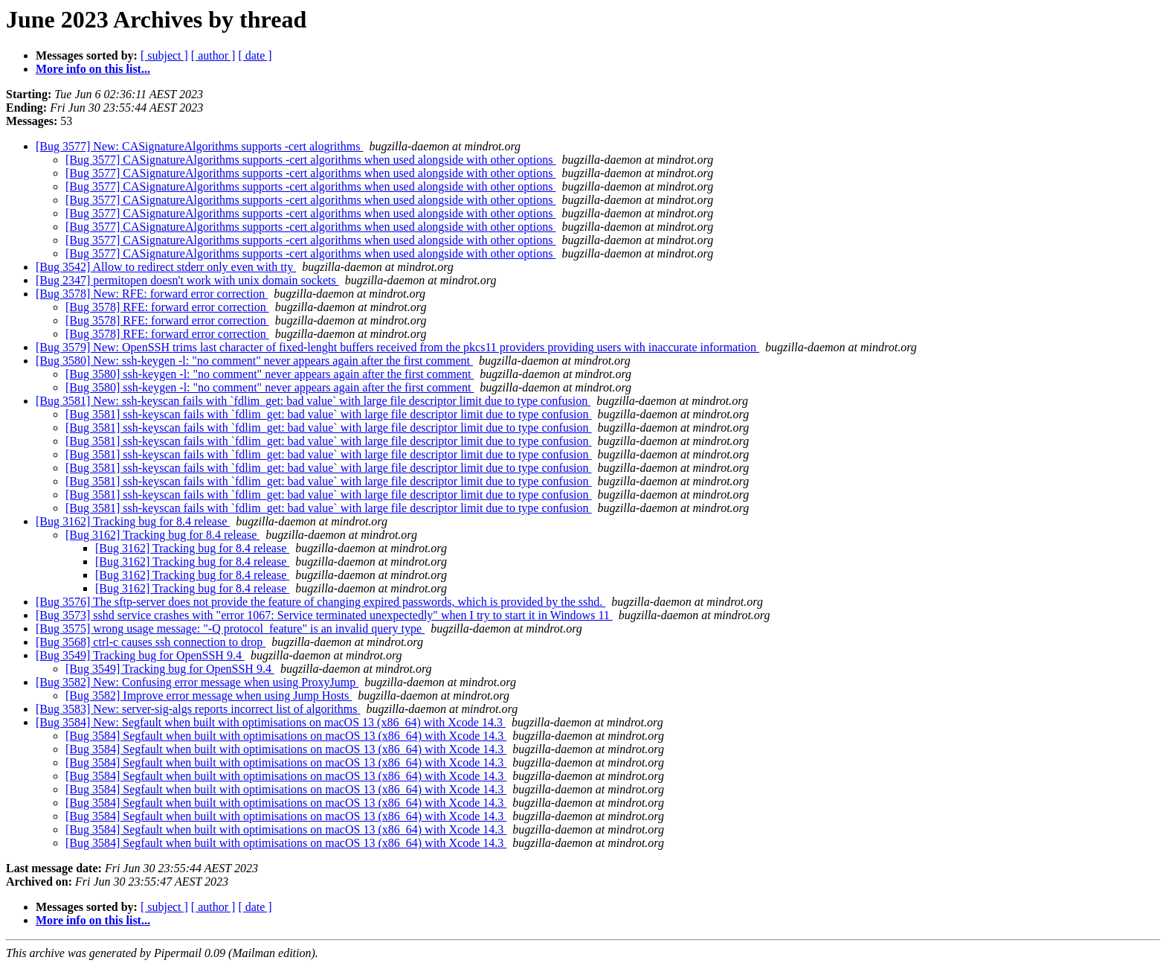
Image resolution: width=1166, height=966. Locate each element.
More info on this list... (93, 69)
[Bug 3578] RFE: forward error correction (167, 307)
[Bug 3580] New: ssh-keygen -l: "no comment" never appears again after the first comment (254, 360)
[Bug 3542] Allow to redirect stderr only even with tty (166, 266)
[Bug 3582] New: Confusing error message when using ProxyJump (197, 682)
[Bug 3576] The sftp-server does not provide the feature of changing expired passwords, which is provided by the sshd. (320, 601)
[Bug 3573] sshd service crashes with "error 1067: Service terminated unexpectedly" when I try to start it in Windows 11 (324, 615)
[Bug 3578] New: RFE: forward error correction (152, 293)
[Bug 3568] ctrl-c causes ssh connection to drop (150, 642)
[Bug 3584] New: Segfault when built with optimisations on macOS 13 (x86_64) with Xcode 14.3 (271, 722)
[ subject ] (164, 55)
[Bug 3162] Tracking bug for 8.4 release (133, 521)
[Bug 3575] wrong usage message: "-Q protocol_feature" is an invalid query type (230, 628)
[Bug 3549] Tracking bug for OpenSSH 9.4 (140, 655)
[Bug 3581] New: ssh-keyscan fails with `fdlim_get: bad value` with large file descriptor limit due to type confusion (313, 400)
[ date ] (254, 55)
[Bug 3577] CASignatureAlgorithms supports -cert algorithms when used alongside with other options (310, 159)
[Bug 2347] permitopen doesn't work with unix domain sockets (187, 280)
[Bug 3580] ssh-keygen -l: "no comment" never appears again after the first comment (269, 374)
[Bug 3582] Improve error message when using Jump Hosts (208, 695)
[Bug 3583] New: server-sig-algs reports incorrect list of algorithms (198, 709)
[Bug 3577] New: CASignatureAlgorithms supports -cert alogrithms (199, 146)
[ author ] (213, 55)
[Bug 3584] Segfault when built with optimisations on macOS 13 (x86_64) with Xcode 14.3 (285, 735)
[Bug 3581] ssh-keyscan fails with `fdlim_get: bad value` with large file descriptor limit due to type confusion (328, 414)
